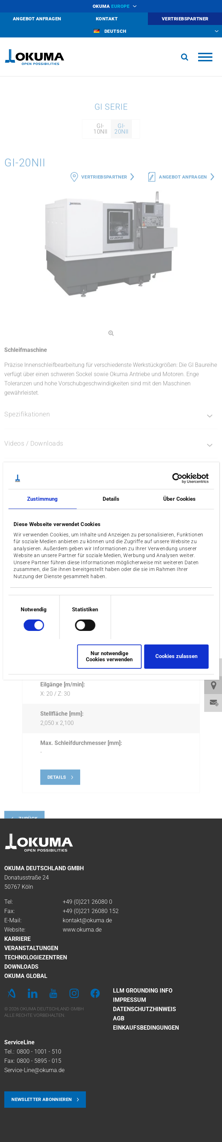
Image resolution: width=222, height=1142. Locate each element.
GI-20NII (121, 254)
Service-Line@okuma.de (34, 1070)
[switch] (79, 624)
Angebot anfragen (183, 302)
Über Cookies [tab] (179, 499)
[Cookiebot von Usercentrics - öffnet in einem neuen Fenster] (177, 478)
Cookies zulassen (176, 656)
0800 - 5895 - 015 (39, 1060)
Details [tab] (111, 499)
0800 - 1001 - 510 (39, 1051)
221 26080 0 (96, 901)
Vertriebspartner (104, 302)
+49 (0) (72, 901)
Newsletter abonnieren (41, 1099)
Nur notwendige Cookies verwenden (109, 656)
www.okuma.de (82, 929)
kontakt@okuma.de (87, 920)
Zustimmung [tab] (42, 499)
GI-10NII (100, 254)
